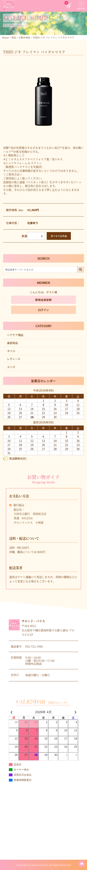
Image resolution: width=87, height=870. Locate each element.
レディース (13, 359)
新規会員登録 (43, 300)
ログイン (43, 310)
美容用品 (12, 343)
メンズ (11, 367)
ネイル (11, 351)
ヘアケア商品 (15, 335)
